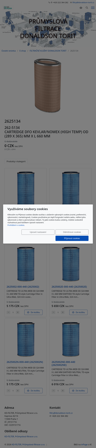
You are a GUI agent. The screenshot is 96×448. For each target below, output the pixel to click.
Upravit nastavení (26, 235)
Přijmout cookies (76, 235)
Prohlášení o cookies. (16, 228)
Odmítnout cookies (51, 235)
